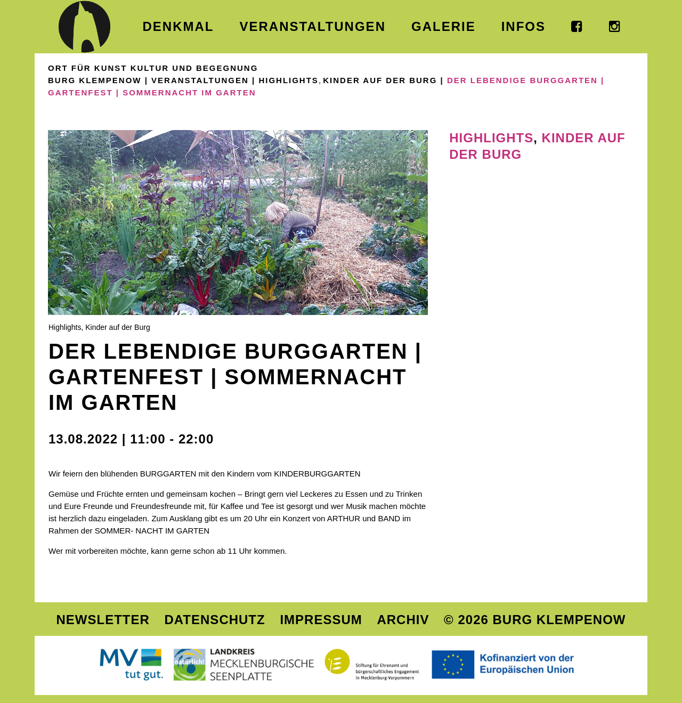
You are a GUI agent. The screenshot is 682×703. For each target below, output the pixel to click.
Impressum (321, 619)
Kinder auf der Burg (380, 80)
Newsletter (102, 619)
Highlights (288, 80)
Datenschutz (214, 619)
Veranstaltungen (200, 80)
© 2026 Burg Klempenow (535, 619)
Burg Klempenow (95, 80)
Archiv (403, 619)
